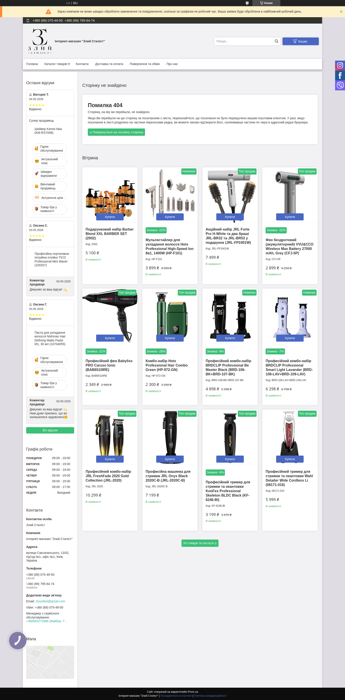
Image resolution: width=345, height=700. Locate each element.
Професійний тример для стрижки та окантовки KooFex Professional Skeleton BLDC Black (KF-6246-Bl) (228, 491)
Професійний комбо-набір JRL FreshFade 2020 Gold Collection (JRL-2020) (108, 476)
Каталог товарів (55, 64)
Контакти (82, 64)
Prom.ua (193, 691)
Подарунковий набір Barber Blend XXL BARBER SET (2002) (110, 233)
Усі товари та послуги (198, 543)
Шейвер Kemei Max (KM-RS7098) (48, 131)
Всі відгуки (50, 430)
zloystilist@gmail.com (50, 601)
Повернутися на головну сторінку (118, 132)
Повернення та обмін (145, 64)
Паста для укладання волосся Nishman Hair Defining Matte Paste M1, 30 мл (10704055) (50, 338)
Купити (110, 217)
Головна (32, 64)
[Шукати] (276, 41)
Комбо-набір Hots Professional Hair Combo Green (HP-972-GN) (167, 365)
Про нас (172, 64)
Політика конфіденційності (210, 695)
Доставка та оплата (109, 64)
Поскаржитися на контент (176, 695)
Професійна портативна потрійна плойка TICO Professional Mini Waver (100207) (52, 259)
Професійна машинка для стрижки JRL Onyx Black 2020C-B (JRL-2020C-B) (168, 476)
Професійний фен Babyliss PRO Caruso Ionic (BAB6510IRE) (109, 365)
